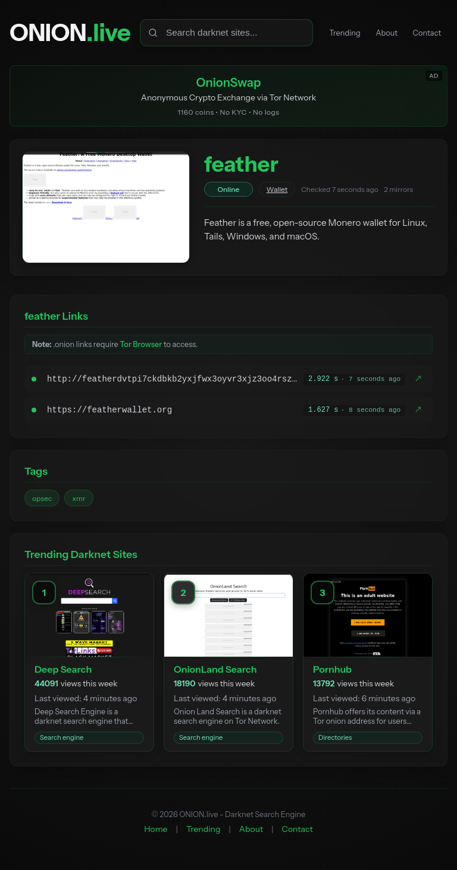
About (379, 33)
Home (155, 831)
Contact (424, 33)
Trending (332, 33)
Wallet (277, 192)
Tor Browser (141, 347)
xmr (78, 501)
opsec (42, 501)
